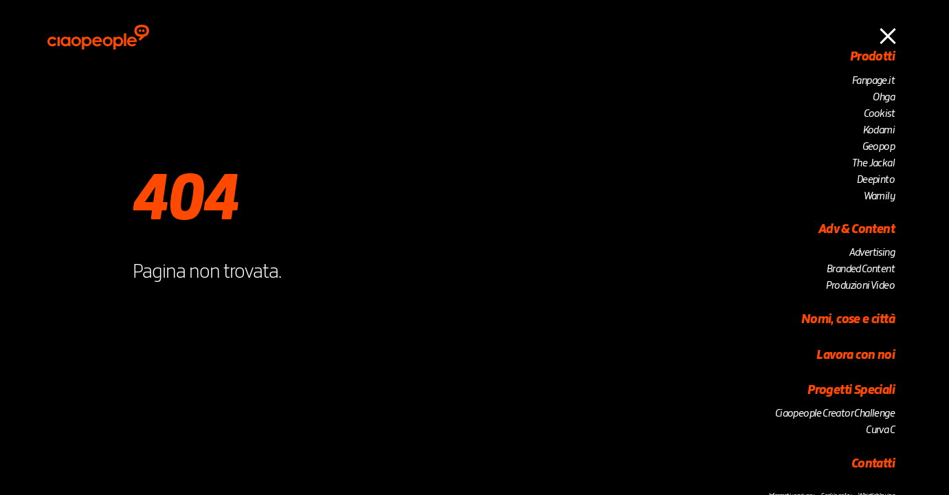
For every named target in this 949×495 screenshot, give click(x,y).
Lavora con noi (855, 355)
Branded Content (861, 269)
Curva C (880, 430)
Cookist (879, 114)
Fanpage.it (873, 81)
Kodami (879, 130)
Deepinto (876, 180)
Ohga (884, 97)
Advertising (872, 253)
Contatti (873, 464)
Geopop (878, 147)
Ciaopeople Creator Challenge (835, 413)
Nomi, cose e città (848, 320)
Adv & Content (856, 229)
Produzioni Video (860, 286)
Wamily (879, 196)
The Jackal (873, 163)
